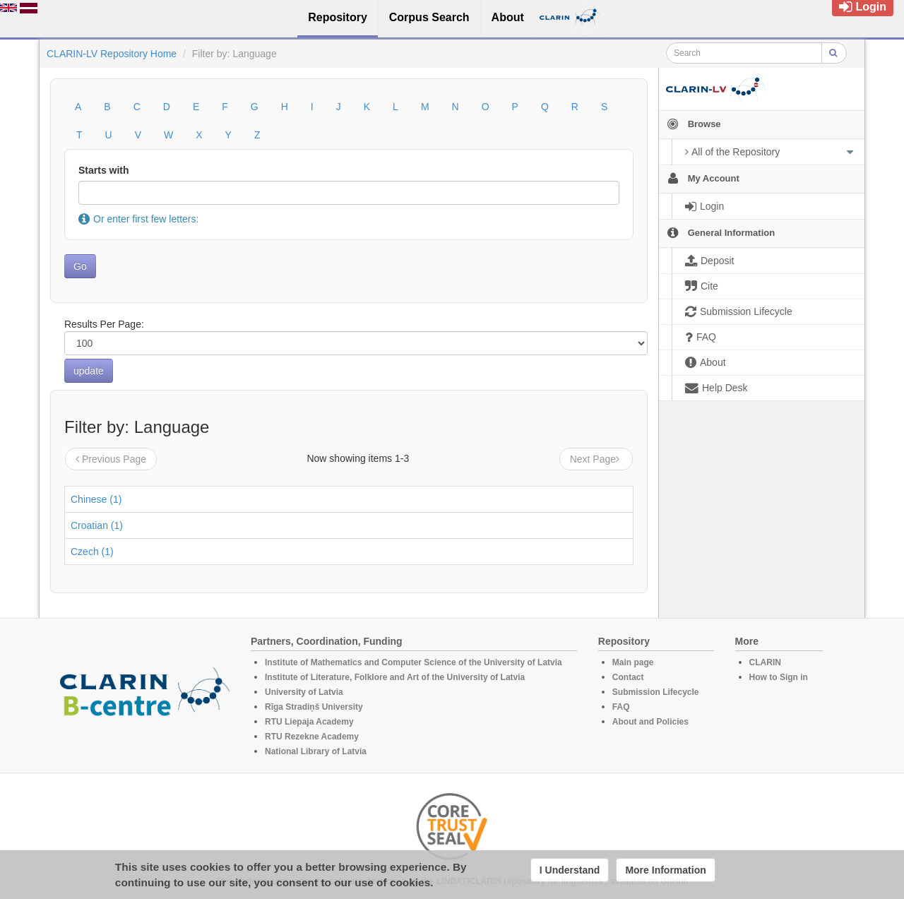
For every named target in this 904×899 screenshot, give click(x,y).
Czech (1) (92, 551)
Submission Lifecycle (655, 692)
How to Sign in (778, 677)
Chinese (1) (96, 499)
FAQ (621, 707)
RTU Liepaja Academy (309, 722)
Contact (628, 677)
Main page (633, 662)
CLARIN (765, 662)
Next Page (596, 459)
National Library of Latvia (316, 751)
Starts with (103, 170)
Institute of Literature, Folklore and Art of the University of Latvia (395, 677)
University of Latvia (304, 692)
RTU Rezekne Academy (312, 737)
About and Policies (650, 722)
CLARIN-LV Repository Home (112, 53)
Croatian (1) (97, 525)
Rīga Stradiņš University (314, 707)
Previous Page (111, 459)
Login (862, 7)
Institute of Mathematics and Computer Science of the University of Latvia (413, 662)
